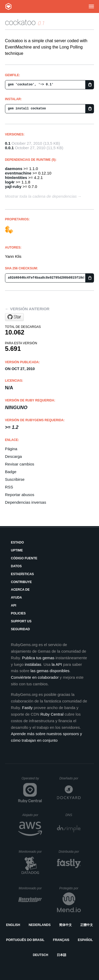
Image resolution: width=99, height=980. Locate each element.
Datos (16, 566)
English (13, 925)
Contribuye (21, 582)
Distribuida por (70, 851)
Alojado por (32, 815)
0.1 (8, 143)
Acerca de (20, 589)
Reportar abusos (19, 494)
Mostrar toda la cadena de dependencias (41, 196)
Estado (17, 542)
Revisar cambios (19, 464)
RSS (9, 487)
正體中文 (86, 925)
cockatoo (20, 22)
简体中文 (65, 925)
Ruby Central (52, 714)
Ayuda (16, 597)
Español (85, 940)
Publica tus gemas (38, 658)
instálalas (33, 664)
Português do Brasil (25, 940)
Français (61, 940)
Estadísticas (22, 574)
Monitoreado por (30, 851)
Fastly (27, 707)
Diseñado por (70, 778)
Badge (10, 471)
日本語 (61, 955)
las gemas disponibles (49, 670)
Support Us (21, 621)
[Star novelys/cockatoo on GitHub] (14, 317)
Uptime (17, 550)
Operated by (31, 780)
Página (11, 449)
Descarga (13, 456)
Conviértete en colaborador (35, 677)
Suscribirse (15, 479)
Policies (18, 613)
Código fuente (24, 558)
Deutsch (40, 955)
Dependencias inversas (25, 502)
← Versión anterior (27, 309)
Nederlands (39, 925)
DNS (73, 815)
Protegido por (70, 888)
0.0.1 (9, 147)
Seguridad (20, 629)
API (13, 605)
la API (57, 664)
